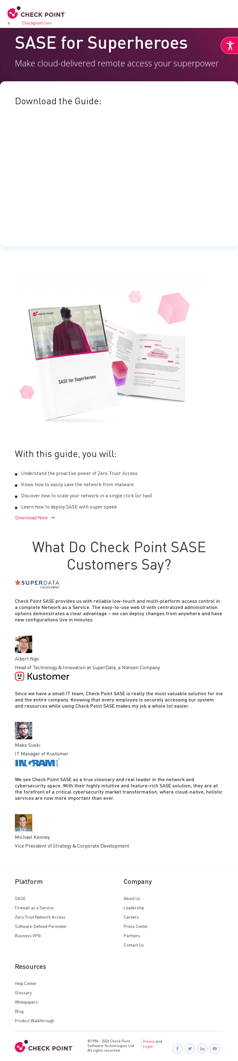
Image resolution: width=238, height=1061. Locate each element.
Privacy (149, 1042)
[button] (227, 12)
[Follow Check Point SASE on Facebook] (178, 1049)
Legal (148, 1047)
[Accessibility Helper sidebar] (229, 46)
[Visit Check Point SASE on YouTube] (215, 1049)
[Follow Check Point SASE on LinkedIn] (203, 1049)
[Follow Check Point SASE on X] (190, 1049)
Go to (29, 23)
